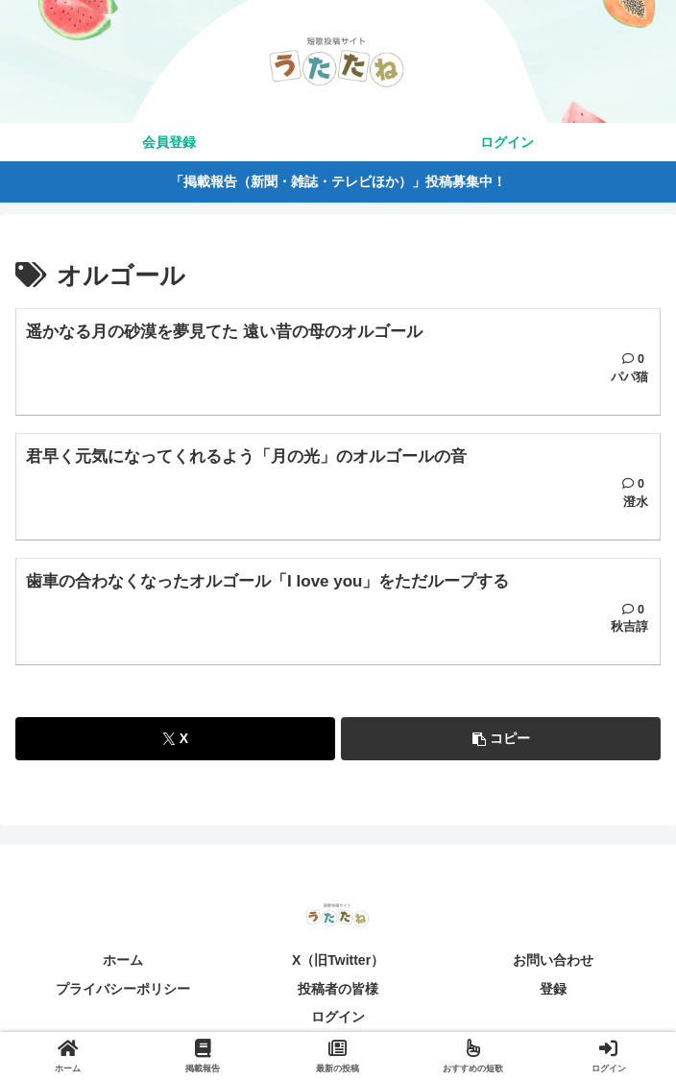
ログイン (338, 1018)
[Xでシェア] (175, 740)
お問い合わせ (553, 962)
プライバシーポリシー (123, 989)
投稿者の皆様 (338, 989)
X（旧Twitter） (338, 962)
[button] (501, 740)
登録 (553, 989)
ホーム (123, 962)
